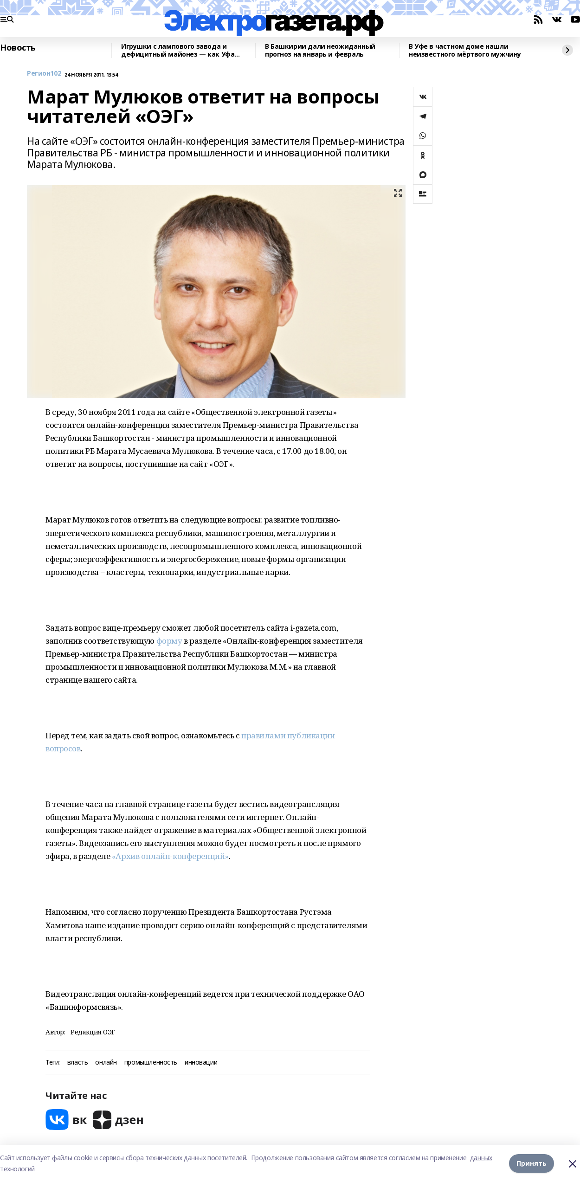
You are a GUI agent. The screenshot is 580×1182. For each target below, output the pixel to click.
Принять (531, 1163)
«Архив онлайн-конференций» (170, 856)
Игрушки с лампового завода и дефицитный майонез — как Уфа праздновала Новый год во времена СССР (182, 50)
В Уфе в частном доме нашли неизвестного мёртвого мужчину (465, 50)
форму (169, 640)
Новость (18, 48)
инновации (201, 1062)
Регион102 (44, 74)
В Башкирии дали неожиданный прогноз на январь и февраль (320, 50)
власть (77, 1062)
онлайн (105, 1062)
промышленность (150, 1062)
